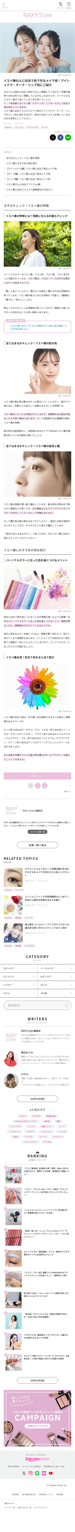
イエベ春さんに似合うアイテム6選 (23, 184)
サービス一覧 (10, 1507)
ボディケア (45, 976)
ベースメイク (47, 968)
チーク (44, 127)
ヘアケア (7, 984)
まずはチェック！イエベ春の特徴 (22, 158)
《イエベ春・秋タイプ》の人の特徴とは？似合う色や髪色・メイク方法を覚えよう (38, 327)
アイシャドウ (32, 127)
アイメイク (19, 123)
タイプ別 (47, 1142)
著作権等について (46, 1494)
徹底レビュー (47, 1126)
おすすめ (36, 1116)
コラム (6, 993)
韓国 (58, 1121)
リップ (62, 1126)
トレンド (19, 127)
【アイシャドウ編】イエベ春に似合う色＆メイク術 (31, 168)
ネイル (43, 984)
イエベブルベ (46, 1131)
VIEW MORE (37, 1099)
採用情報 (59, 1494)
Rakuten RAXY (16, 6)
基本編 (18, 917)
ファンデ (28, 917)
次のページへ (37, 775)
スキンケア (8, 968)
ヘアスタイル (14, 1131)
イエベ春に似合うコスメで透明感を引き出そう (29, 189)
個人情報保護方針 (29, 1494)
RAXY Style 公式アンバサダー (26, 1121)
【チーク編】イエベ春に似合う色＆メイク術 (28, 173)
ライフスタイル (30, 1142)
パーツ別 (62, 1131)
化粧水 (15, 1136)
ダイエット (57, 1136)
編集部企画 (51, 1116)
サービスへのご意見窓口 (31, 1466)
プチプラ (30, 1131)
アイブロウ (29, 945)
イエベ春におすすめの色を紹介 (21, 163)
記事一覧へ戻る (37, 845)
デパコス (28, 1136)
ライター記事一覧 (37, 831)
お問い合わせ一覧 (24, 1507)
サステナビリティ (41, 1507)
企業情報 (15, 1494)
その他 (43, 993)
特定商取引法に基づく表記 (54, 1466)
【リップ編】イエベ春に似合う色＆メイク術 (28, 179)
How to (8, 127)
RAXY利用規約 (14, 1466)
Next (67, 791)
